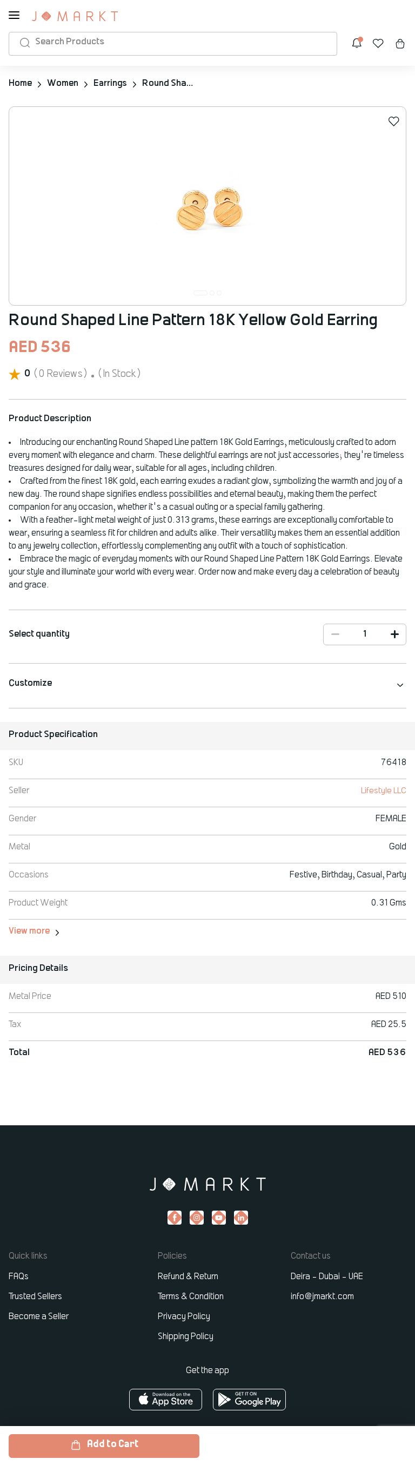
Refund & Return (188, 1277)
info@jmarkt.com (322, 1297)
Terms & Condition (191, 1297)
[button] (200, 293)
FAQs (19, 1277)
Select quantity (39, 634)
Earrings (111, 83)
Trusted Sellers (35, 1297)
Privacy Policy (184, 1317)
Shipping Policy (185, 1337)
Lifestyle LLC (383, 791)
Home (20, 83)
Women (62, 83)
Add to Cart (104, 1444)
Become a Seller (39, 1317)
